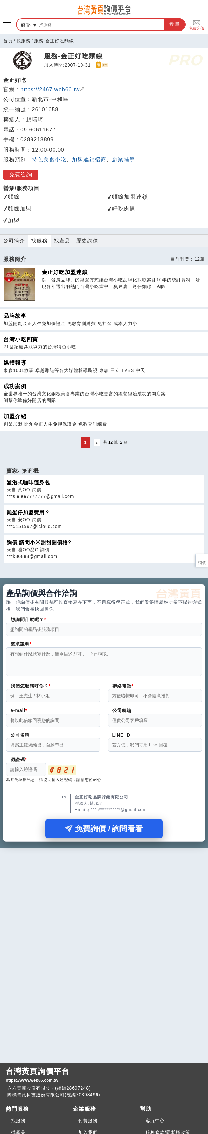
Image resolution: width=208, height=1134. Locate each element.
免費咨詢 (20, 175)
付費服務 (87, 1120)
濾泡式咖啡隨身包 (28, 482)
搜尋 (174, 24)
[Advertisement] (104, 900)
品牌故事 (15, 316)
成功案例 (15, 386)
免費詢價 (196, 25)
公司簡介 (14, 240)
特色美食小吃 (49, 160)
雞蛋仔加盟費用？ (28, 512)
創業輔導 (123, 160)
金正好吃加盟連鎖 (65, 272)
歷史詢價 (87, 240)
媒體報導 (15, 363)
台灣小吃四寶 (21, 340)
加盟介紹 (15, 416)
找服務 (23, 40)
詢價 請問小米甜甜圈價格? (39, 542)
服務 (26, 25)
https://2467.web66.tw (52, 89)
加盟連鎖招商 (89, 160)
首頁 (8, 40)
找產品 (62, 240)
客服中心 (155, 1120)
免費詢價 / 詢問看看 (104, 832)
